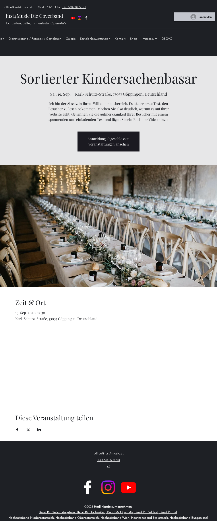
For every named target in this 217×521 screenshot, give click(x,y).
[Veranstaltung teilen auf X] (28, 429)
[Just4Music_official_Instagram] (108, 487)
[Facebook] (88, 487)
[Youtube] (128, 487)
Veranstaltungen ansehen (108, 144)
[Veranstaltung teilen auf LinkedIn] (39, 429)
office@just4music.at (18, 7)
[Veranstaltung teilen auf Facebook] (17, 429)
